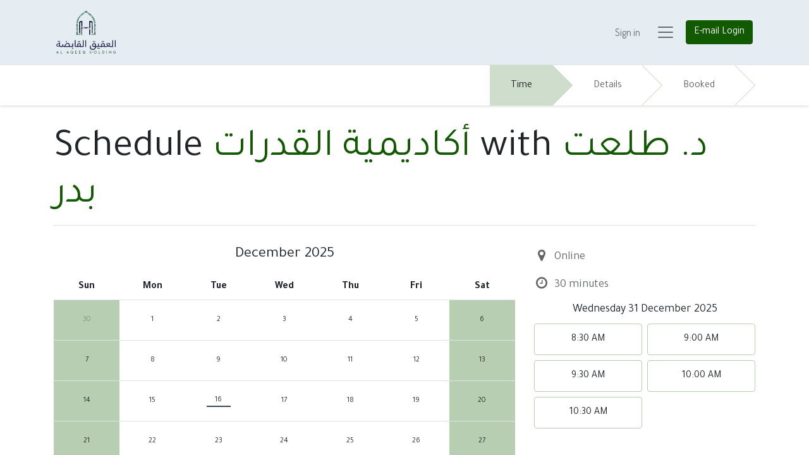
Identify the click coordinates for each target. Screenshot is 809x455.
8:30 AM (588, 339)
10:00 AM (701, 376)
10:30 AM (588, 413)
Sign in (627, 32)
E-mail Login (719, 32)
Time (521, 86)
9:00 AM (701, 339)
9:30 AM (588, 376)
